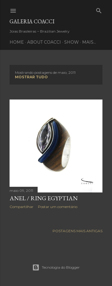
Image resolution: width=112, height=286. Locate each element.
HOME (17, 42)
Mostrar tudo (31, 77)
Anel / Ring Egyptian (44, 198)
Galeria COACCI (32, 21)
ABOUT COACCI (44, 42)
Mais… (89, 42)
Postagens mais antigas (77, 231)
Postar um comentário (57, 206)
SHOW (71, 42)
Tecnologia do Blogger (56, 267)
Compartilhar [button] (21, 206)
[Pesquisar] (98, 9)
